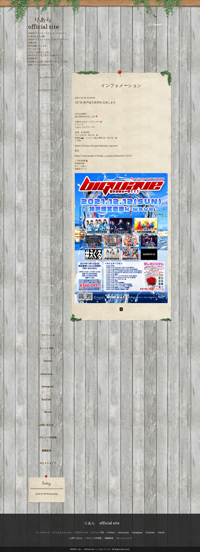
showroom (46, 374)
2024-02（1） (48, 102)
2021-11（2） (48, 208)
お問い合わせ (46, 425)
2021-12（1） (48, 199)
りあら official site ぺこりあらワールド (94, 549)
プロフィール (48, 335)
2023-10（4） (48, 112)
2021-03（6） (48, 285)
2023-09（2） (48, 122)
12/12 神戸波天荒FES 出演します (95, 102)
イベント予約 (46, 348)
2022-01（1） (48, 189)
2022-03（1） (48, 179)
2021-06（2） (48, 256)
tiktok (48, 412)
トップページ (46, 77)
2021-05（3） (48, 266)
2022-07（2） (48, 160)
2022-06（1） (48, 170)
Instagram (48, 386)
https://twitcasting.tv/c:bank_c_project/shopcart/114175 (103, 155)
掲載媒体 (46, 450)
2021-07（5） (48, 247)
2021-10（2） (48, 218)
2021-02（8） (48, 295)
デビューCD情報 (48, 437)
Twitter (47, 360)
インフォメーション (48, 90)
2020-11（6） (48, 324)
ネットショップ (48, 463)
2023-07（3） (48, 141)
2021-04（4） (48, 276)
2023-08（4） (48, 131)
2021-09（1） (48, 228)
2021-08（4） (48, 237)
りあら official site (100, 523)
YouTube (47, 399)
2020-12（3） (48, 314)
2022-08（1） (48, 151)
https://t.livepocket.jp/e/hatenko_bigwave (96, 145)
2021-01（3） (48, 304)
